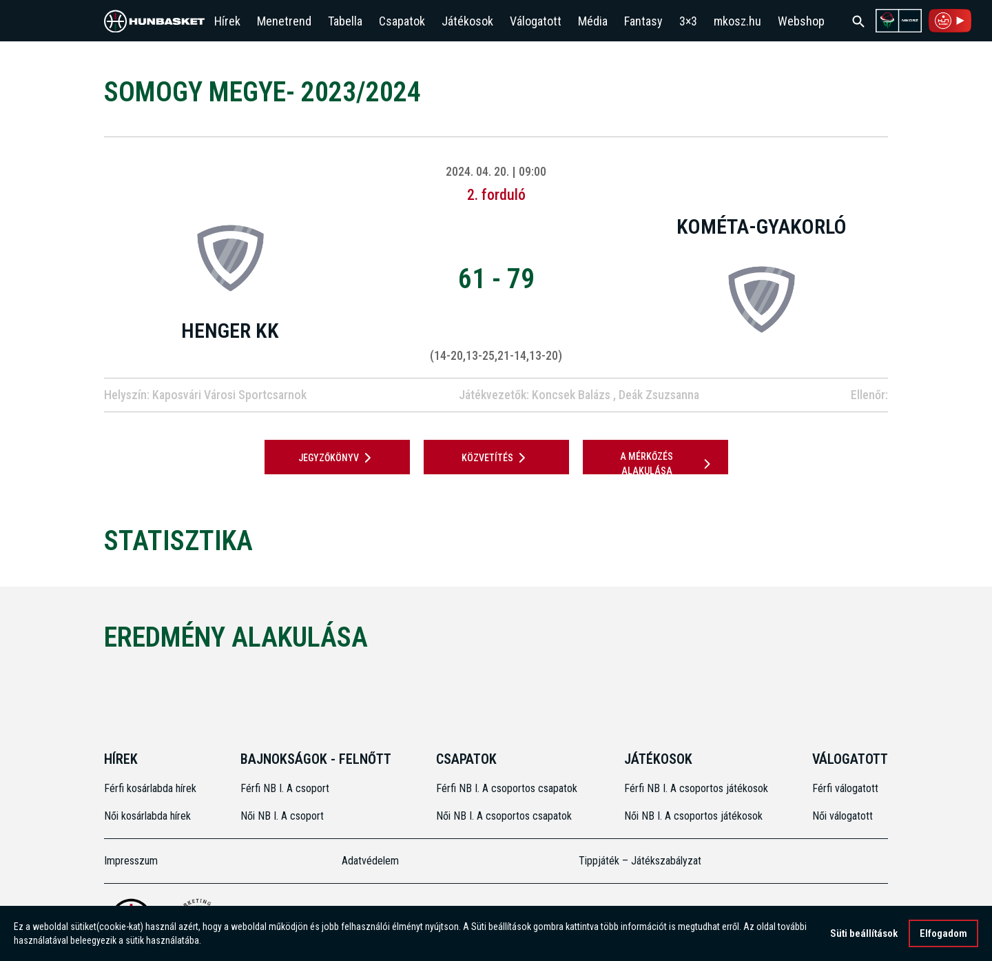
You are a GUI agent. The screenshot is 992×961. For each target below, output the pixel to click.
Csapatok (402, 21)
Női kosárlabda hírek (147, 815)
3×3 (688, 21)
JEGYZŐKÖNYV (337, 457)
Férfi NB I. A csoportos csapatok (508, 788)
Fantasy (643, 21)
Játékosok (467, 21)
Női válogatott (842, 815)
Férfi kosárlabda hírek (150, 788)
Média (593, 21)
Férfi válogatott (845, 788)
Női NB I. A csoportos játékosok (693, 815)
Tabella (345, 21)
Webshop (801, 21)
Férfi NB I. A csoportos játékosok (696, 788)
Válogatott (535, 21)
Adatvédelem (370, 860)
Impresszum (131, 860)
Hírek (227, 21)
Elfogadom (943, 935)
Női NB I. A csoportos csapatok (505, 815)
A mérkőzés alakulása (667, 463)
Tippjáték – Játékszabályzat (640, 860)
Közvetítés (496, 457)
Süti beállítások (864, 935)
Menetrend (284, 21)
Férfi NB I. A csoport (284, 788)
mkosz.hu (737, 21)
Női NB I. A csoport (282, 815)
